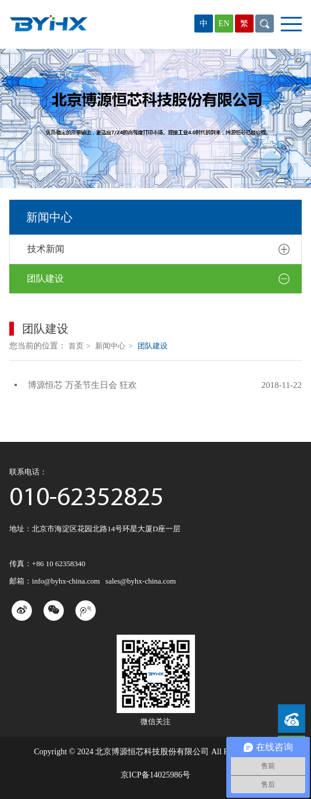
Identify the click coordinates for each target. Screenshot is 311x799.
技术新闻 (158, 249)
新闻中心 (113, 346)
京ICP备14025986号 (155, 775)
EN (224, 23)
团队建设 (158, 279)
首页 (79, 346)
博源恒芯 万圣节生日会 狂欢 (82, 385)
